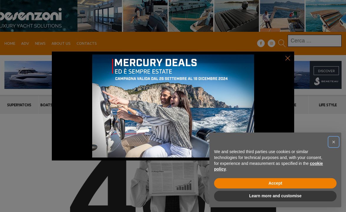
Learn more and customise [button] (275, 195)
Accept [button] (275, 183)
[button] (333, 142)
